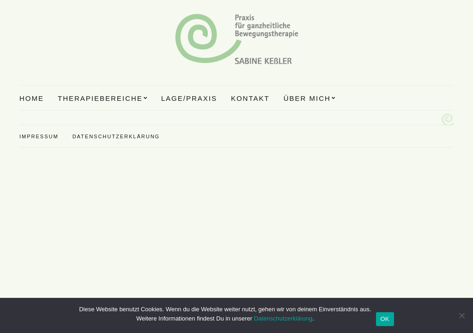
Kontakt (250, 98)
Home (31, 98)
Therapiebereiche (100, 98)
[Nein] (461, 315)
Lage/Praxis (189, 98)
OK (385, 318)
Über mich (307, 98)
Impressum (39, 136)
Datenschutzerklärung (116, 136)
